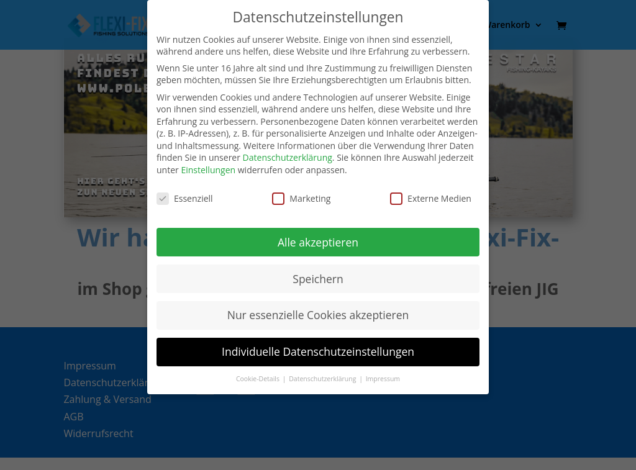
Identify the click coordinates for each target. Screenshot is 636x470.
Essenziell (185, 198)
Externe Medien (430, 198)
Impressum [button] (383, 378)
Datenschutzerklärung (287, 157)
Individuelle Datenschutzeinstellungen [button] (318, 351)
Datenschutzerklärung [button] (323, 378)
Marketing (301, 198)
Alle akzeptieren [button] (318, 242)
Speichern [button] (318, 278)
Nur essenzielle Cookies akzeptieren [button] (318, 314)
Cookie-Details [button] (258, 378)
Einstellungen (208, 170)
